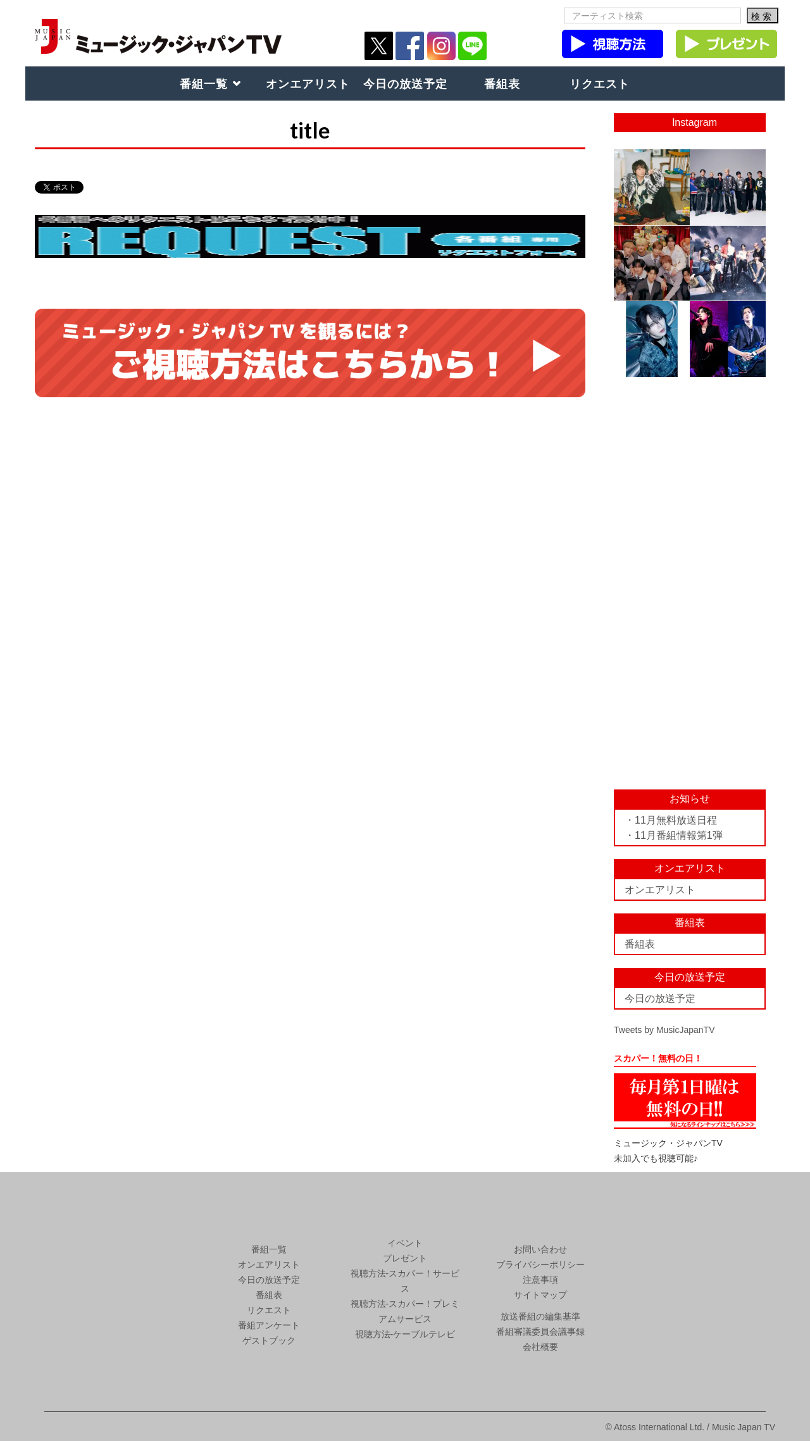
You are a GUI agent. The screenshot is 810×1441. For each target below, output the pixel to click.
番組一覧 (204, 83)
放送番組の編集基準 (540, 1316)
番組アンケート (269, 1325)
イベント (405, 1243)
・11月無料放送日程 (671, 820)
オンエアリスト (308, 83)
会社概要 (540, 1347)
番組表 (502, 83)
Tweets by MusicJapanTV (664, 1030)
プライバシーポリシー (540, 1264)
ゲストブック (269, 1340)
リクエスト (600, 83)
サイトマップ (540, 1295)
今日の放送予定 (405, 83)
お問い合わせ (540, 1249)
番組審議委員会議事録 (540, 1332)
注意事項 (540, 1280)
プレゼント (405, 1258)
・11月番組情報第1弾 (674, 835)
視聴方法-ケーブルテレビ (405, 1334)
